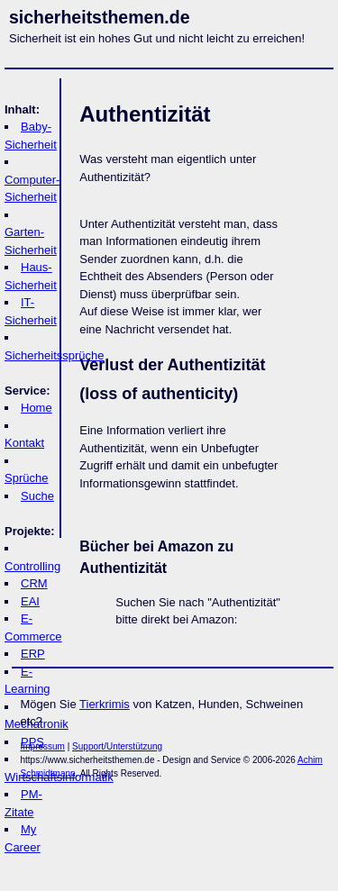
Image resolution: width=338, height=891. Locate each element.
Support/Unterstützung (117, 746)
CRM (34, 583)
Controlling (32, 566)
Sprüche (26, 478)
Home (36, 407)
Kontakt (24, 443)
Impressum (43, 746)
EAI (30, 601)
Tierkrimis (104, 704)
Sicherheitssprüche (55, 355)
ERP (33, 653)
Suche (37, 496)
